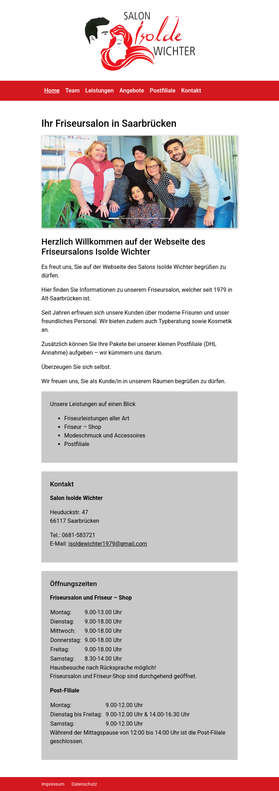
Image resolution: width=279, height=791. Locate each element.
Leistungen (99, 90)
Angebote (132, 90)
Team (72, 90)
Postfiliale (163, 90)
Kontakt (191, 90)
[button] (56, 182)
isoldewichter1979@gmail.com (108, 543)
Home (52, 90)
